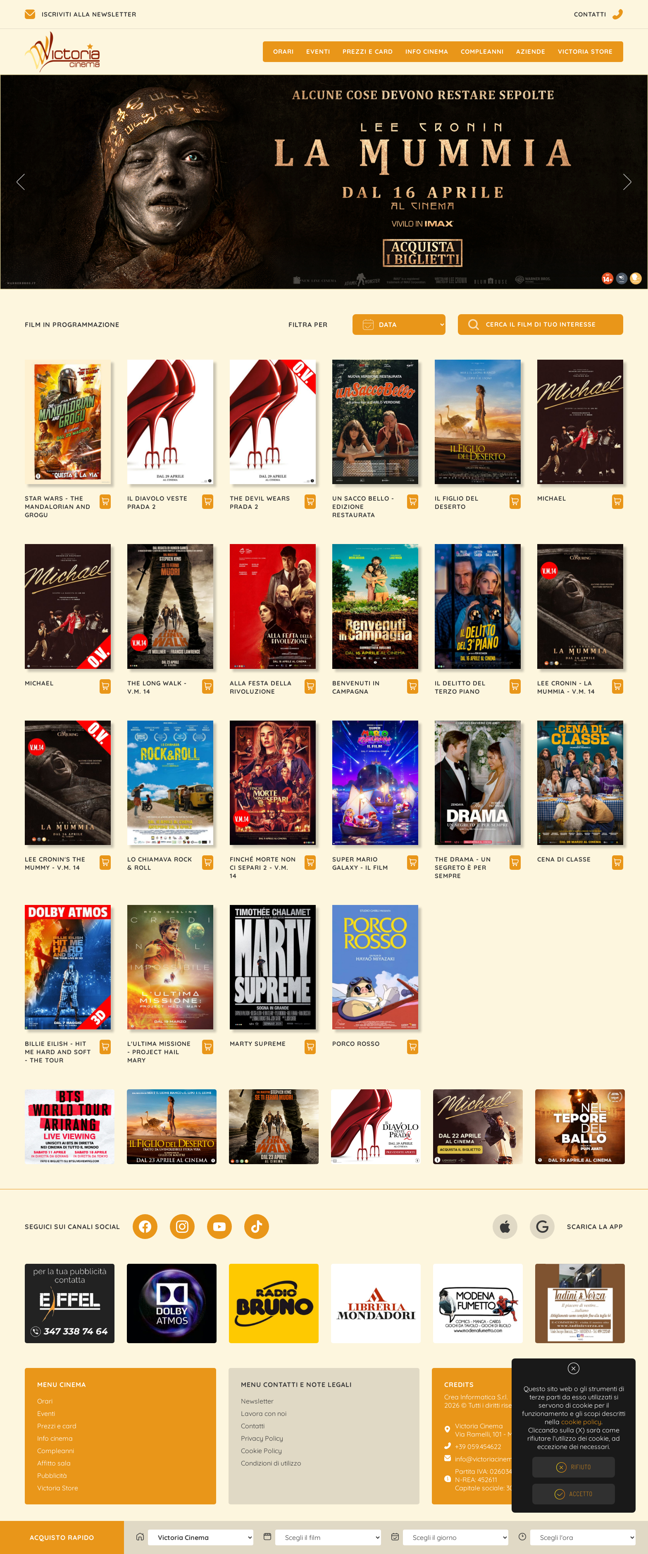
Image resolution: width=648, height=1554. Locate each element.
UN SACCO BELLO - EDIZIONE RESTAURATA (363, 506)
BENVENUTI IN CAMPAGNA (356, 687)
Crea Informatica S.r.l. (476, 1397)
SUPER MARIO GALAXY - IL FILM (360, 863)
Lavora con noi (263, 1413)
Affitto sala (54, 1463)
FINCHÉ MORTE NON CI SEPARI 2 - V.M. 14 (263, 867)
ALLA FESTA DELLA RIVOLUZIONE (261, 687)
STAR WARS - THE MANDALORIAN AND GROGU (58, 506)
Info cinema (426, 51)
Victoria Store (585, 51)
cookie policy (581, 1422)
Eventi (318, 51)
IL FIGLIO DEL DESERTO (457, 502)
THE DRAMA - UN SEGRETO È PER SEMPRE (463, 867)
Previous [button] (20, 182)
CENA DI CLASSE (564, 859)
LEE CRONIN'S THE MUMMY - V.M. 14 (55, 863)
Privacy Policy (262, 1438)
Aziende (531, 51)
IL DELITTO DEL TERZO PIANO (460, 687)
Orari (283, 51)
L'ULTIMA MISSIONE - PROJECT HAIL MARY (159, 1052)
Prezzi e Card (368, 51)
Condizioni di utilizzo (271, 1463)
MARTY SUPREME (258, 1044)
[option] (324, 181)
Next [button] (627, 182)
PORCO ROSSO (356, 1044)
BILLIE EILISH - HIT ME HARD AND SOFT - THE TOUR (58, 1052)
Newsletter (257, 1401)
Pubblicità (52, 1475)
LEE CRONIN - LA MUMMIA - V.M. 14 (566, 687)
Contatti (252, 1426)
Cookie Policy (261, 1451)
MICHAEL (551, 498)
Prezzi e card (56, 1426)
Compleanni (482, 51)
